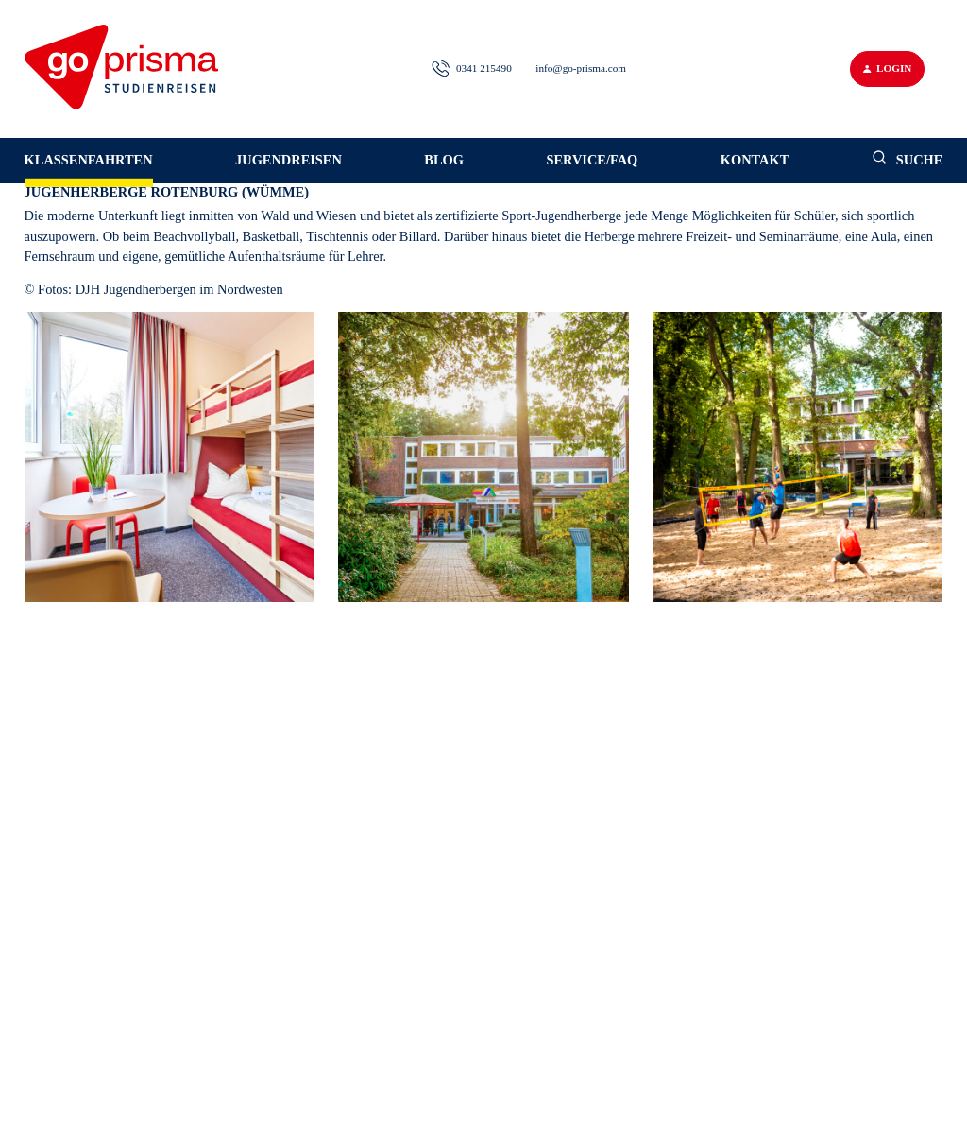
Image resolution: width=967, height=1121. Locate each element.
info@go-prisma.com (580, 68)
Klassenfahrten (89, 159)
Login (887, 68)
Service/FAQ (591, 159)
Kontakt (755, 159)
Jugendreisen (288, 159)
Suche (907, 158)
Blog (444, 159)
